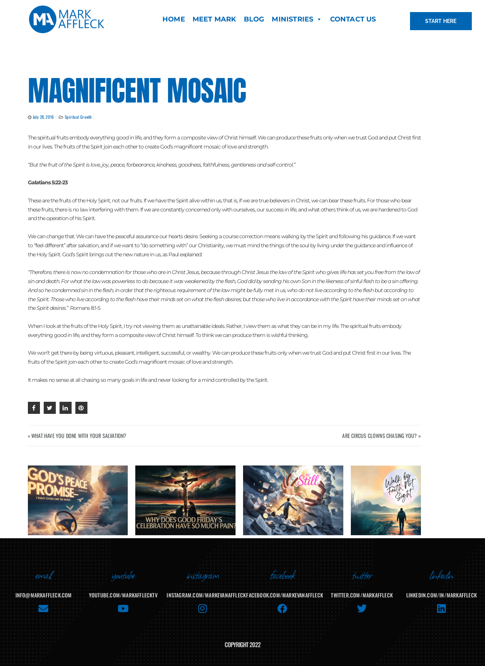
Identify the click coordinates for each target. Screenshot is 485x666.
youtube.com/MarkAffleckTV (123, 590)
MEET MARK (214, 19)
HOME (173, 19)
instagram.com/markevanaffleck (206, 590)
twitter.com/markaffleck (362, 590)
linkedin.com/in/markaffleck (441, 590)
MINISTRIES (297, 19)
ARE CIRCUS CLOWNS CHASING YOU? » (381, 435)
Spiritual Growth (78, 117)
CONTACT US (353, 19)
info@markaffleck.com (43, 590)
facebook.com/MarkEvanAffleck (284, 590)
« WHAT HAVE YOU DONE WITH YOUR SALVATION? (77, 435)
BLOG (254, 19)
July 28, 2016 (43, 117)
